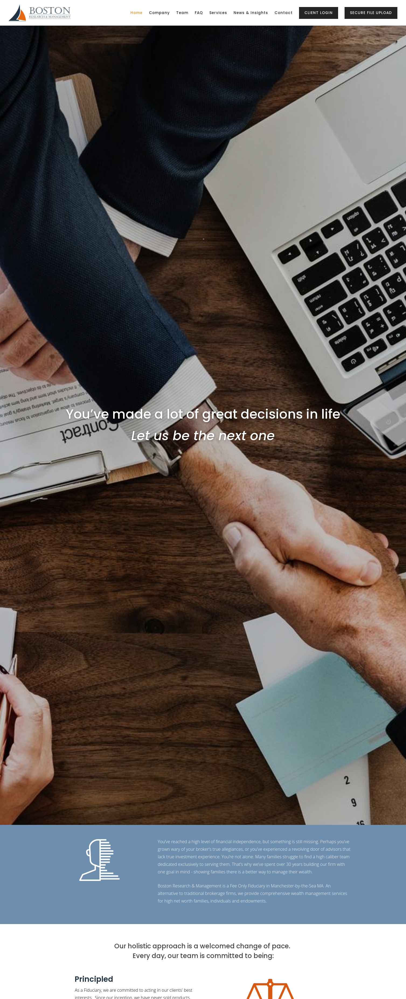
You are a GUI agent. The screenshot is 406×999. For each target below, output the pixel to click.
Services (218, 12)
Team (182, 12)
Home (136, 12)
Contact (284, 12)
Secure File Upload (371, 12)
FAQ (199, 12)
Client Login (318, 12)
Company (159, 12)
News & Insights (251, 12)
